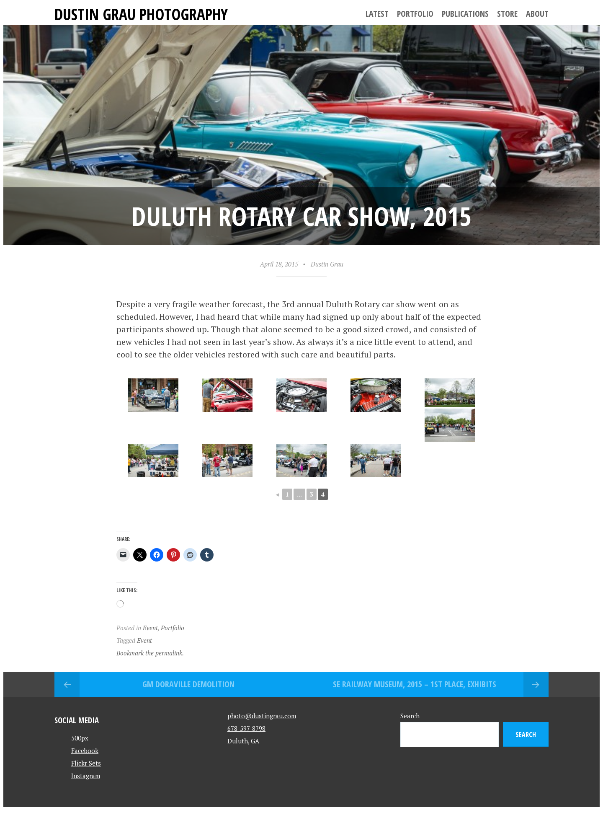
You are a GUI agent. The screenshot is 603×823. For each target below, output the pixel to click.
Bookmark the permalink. (150, 653)
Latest (377, 13)
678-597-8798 (246, 728)
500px (79, 738)
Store (507, 13)
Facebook (84, 750)
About (537, 13)
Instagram (85, 775)
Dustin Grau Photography (141, 14)
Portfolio (415, 13)
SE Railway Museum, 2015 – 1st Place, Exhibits (414, 684)
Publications (465, 13)
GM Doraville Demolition (188, 684)
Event (150, 628)
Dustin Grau (327, 264)
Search (410, 716)
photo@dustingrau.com (261, 716)
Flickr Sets (86, 763)
